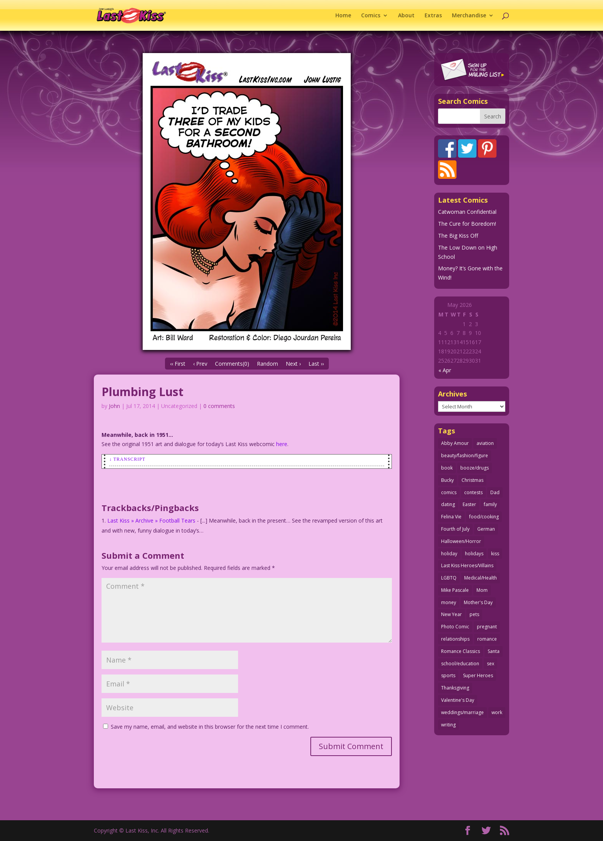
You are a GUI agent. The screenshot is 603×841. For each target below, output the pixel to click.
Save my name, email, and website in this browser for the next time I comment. (210, 726)
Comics (370, 16)
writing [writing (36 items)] (448, 724)
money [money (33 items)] (448, 602)
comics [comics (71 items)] (448, 492)
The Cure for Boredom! (467, 223)
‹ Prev (200, 363)
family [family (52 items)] (490, 504)
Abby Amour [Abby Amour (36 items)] (455, 443)
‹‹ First (177, 363)
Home (343, 16)
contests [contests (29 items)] (473, 492)
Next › (293, 363)
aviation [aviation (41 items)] (485, 443)
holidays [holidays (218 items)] (474, 553)
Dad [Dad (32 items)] (495, 492)
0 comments (219, 406)
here (281, 444)
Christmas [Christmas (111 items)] (472, 480)
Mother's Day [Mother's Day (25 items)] (478, 602)
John (114, 406)
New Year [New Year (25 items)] (451, 614)
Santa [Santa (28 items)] (494, 651)
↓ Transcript (127, 459)
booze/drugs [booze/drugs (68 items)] (474, 468)
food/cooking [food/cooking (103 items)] (484, 516)
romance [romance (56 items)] (487, 639)
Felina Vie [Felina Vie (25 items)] (451, 516)
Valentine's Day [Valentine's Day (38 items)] (457, 700)
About (406, 16)
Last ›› (316, 363)
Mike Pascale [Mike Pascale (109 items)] (455, 590)
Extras (433, 16)
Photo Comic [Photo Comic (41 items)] (455, 626)
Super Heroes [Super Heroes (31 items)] (478, 675)
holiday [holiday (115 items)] (449, 553)
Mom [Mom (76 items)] (482, 590)
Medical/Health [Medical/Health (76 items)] (480, 578)
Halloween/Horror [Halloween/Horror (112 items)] (461, 541)
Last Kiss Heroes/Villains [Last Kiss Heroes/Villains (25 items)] (467, 565)
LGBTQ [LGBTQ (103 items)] (448, 578)
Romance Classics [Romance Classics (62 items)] (460, 651)
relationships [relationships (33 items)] (455, 639)
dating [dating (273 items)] (448, 504)
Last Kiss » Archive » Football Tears (151, 520)
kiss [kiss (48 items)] (495, 553)
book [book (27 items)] (447, 468)
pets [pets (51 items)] (474, 614)
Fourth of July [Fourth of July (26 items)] (455, 529)
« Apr (444, 370)
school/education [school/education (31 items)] (460, 663)
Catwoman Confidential (467, 211)
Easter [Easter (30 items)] (469, 504)
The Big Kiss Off (458, 235)
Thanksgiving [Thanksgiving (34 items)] (455, 687)
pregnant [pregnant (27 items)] (487, 626)
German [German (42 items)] (486, 529)
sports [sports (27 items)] (448, 675)
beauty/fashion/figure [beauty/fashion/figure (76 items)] (464, 455)
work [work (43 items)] (496, 712)
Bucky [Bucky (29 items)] (447, 480)
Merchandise (469, 16)
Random (267, 363)
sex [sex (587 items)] (490, 663)
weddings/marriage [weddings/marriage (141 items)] (462, 712)
